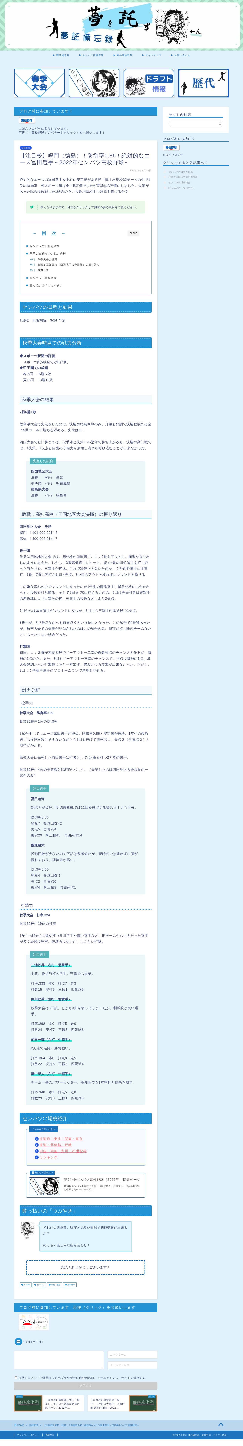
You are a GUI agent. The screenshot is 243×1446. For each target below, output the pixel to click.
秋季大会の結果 (53, 259)
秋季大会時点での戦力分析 (54, 253)
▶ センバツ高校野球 (91, 55)
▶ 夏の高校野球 (123, 55)
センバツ (40, 1291)
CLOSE (133, 233)
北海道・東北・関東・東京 (61, 1142)
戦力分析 (49, 270)
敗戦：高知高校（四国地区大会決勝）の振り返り (75, 264)
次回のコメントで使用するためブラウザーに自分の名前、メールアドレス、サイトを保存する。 (83, 1384)
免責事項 (50, 1441)
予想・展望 (56, 1291)
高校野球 (26, 148)
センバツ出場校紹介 (49, 279)
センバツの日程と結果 (51, 246)
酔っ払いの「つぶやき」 (52, 286)
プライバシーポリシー (28, 1441)
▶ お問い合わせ (180, 55)
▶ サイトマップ (151, 55)
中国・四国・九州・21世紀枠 (63, 1154)
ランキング (49, 1160)
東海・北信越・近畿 (56, 1148)
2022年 (26, 1291)
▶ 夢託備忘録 (61, 55)
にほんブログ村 (173, 154)
